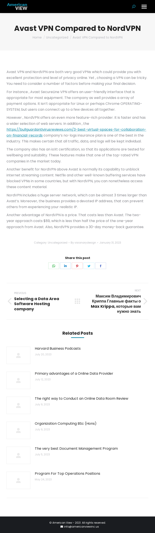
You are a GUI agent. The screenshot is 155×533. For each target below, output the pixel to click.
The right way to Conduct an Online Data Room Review (81, 398)
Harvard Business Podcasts (58, 348)
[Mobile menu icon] (144, 6)
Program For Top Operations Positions (67, 473)
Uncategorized (57, 242)
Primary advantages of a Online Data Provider (74, 373)
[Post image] (18, 355)
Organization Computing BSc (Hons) (66, 423)
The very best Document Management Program (76, 448)
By (83, 242)
